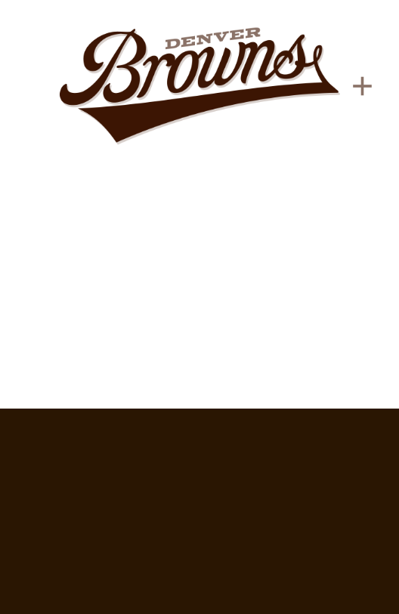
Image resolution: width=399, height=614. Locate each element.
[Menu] (362, 86)
